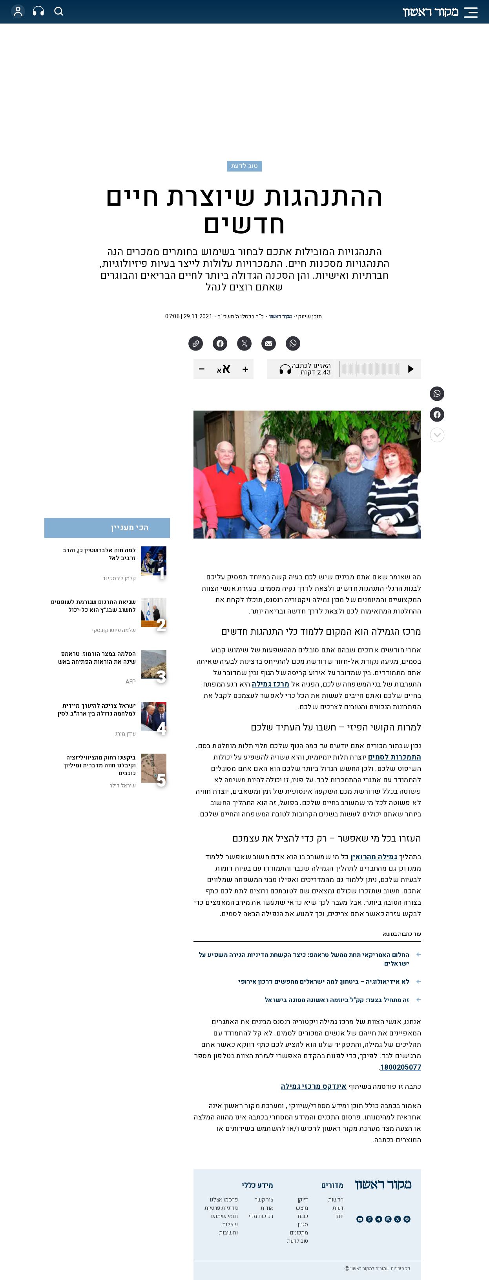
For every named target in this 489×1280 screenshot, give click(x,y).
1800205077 (400, 1067)
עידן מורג (125, 734)
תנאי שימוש (224, 1216)
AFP (131, 682)
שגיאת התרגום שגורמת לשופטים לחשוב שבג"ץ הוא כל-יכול (93, 606)
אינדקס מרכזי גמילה (314, 1086)
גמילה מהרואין (373, 857)
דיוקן (302, 1200)
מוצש (302, 1208)
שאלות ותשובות (228, 1228)
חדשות (335, 1200)
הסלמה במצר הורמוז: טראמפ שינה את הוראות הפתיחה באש (97, 658)
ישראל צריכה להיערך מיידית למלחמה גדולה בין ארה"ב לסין (97, 709)
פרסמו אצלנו (224, 1200)
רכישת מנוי (260, 1216)
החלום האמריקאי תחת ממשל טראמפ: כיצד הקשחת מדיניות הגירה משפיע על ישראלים (304, 959)
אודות (267, 1208)
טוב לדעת (244, 166)
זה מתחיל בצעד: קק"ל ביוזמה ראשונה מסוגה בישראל (337, 1000)
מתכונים (299, 1233)
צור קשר (264, 1200)
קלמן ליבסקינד (119, 578)
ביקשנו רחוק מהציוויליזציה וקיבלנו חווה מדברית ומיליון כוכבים (100, 765)
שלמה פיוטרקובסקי (114, 630)
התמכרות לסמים (394, 757)
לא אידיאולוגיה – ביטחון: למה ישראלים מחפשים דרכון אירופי (323, 981)
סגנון (302, 1224)
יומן (339, 1216)
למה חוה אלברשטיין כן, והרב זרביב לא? (99, 554)
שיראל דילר (122, 786)
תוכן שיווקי (309, 316)
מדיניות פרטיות (221, 1208)
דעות (337, 1208)
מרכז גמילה (270, 684)
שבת (302, 1216)
